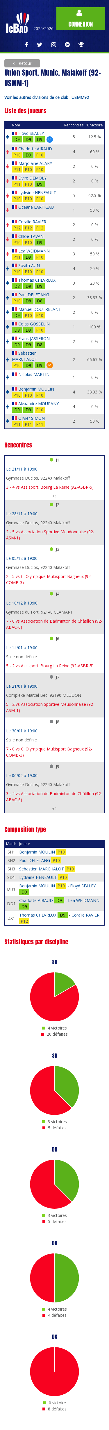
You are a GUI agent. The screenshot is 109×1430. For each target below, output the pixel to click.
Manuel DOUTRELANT (39, 309)
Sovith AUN (29, 265)
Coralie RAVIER (32, 221)
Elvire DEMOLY (32, 178)
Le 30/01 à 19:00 (21, 731)
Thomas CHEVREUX (37, 280)
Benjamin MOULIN (36, 389)
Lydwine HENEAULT (37, 192)
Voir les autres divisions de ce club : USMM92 (46, 97)
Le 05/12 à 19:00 (21, 558)
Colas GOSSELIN (34, 324)
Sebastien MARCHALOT (42, 869)
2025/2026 (43, 28)
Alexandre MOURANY (38, 403)
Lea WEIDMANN (34, 251)
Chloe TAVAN (31, 236)
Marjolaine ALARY (35, 163)
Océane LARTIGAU (36, 207)
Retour (24, 63)
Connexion (80, 19)
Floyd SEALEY (31, 133)
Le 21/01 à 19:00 (21, 686)
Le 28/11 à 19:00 (21, 513)
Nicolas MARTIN (33, 374)
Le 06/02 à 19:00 (21, 775)
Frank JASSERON (34, 338)
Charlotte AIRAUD (35, 148)
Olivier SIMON (31, 418)
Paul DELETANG (33, 294)
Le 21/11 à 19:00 (21, 469)
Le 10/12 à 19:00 (21, 603)
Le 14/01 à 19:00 (21, 647)
